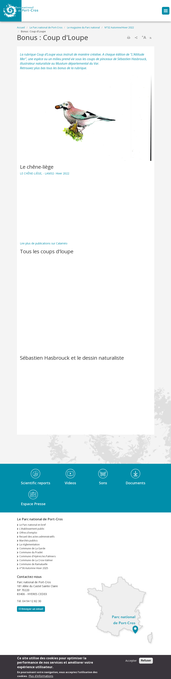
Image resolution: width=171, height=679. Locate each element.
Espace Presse (33, 503)
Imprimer (129, 37)
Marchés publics (28, 540)
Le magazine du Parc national (83, 27)
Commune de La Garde (32, 548)
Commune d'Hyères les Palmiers (37, 556)
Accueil (21, 27)
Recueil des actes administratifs (36, 536)
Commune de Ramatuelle (33, 564)
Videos (70, 483)
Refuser (146, 660)
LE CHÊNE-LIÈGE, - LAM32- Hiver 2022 (44, 173)
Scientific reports (35, 483)
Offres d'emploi (28, 532)
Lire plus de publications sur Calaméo (43, 243)
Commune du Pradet (31, 552)
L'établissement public (31, 528)
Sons (103, 483)
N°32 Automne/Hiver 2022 (119, 27)
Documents (135, 483)
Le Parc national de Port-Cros (46, 27)
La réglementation (29, 544)
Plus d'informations (41, 676)
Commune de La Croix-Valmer (36, 560)
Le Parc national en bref (32, 524)
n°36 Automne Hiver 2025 (33, 568)
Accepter (131, 660)
